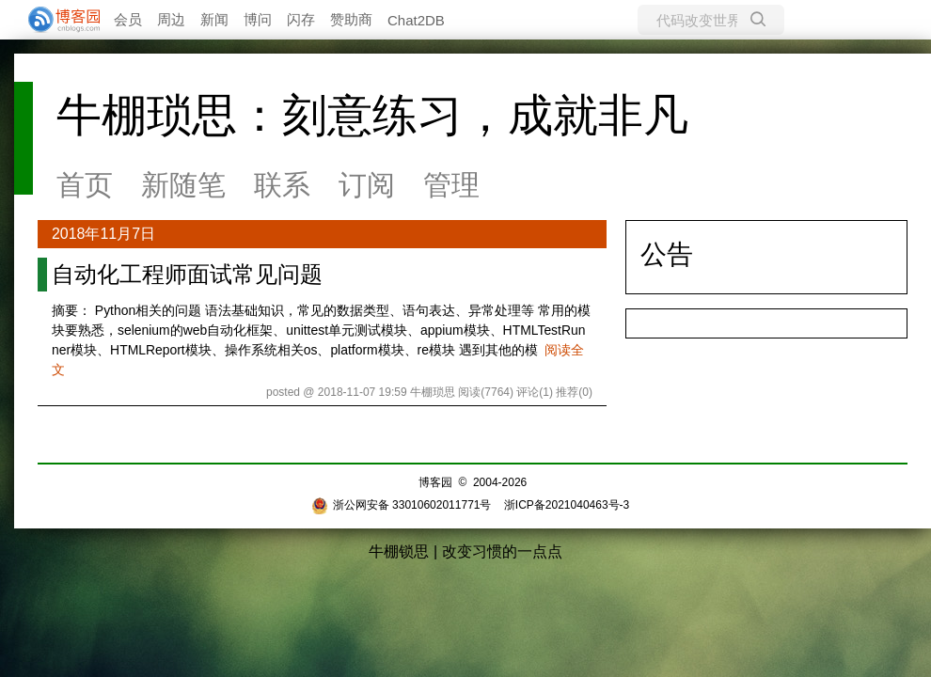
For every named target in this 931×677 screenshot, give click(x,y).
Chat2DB (416, 20)
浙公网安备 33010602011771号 (401, 505)
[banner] (56, 20)
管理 (451, 184)
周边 (171, 19)
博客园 (435, 482)
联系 (282, 184)
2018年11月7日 (103, 234)
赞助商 (351, 19)
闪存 (301, 19)
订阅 (367, 184)
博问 (258, 19)
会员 (128, 19)
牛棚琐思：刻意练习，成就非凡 (372, 115)
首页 (84, 184)
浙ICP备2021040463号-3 (566, 505)
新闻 (214, 19)
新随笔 (183, 184)
